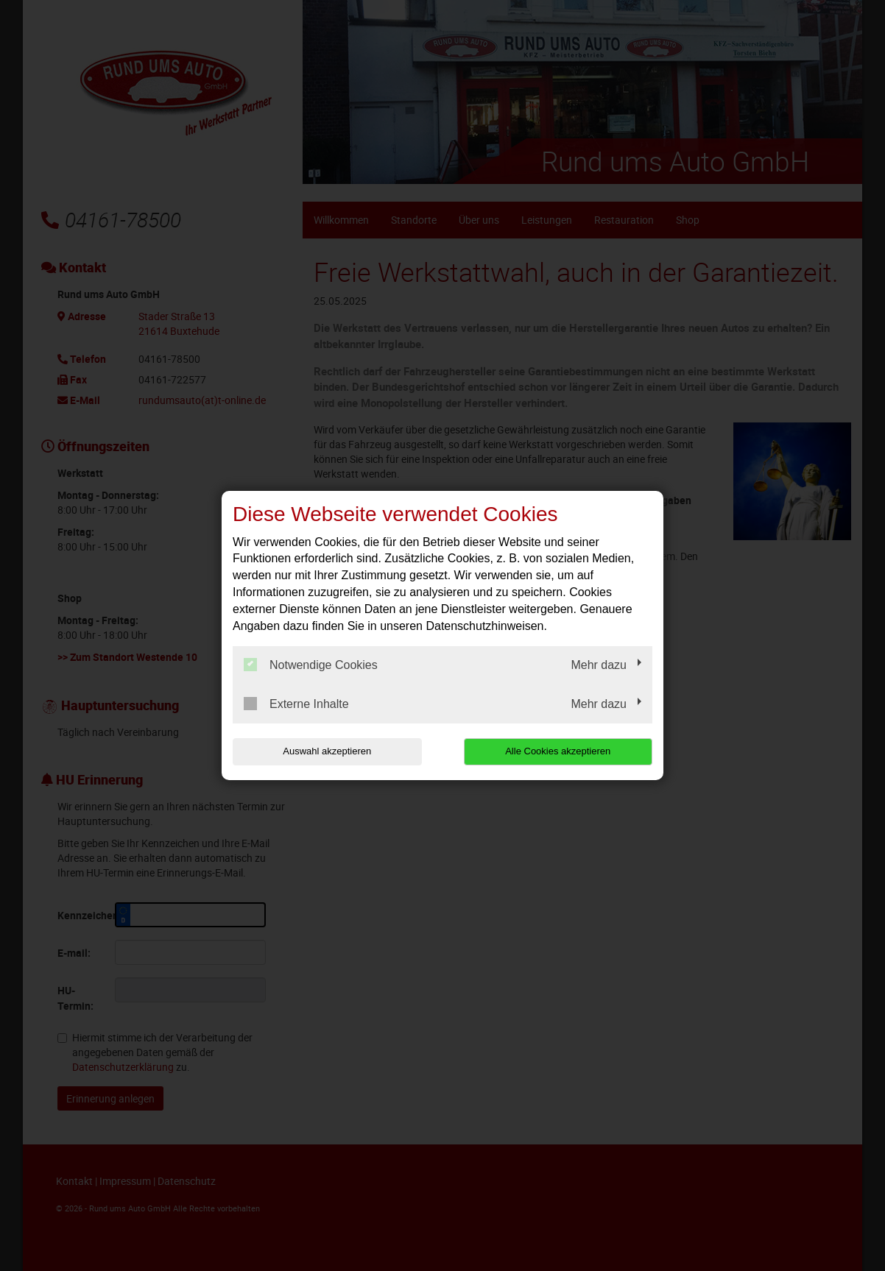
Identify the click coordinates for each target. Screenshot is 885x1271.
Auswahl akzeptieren (327, 751)
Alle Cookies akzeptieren (557, 751)
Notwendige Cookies (311, 664)
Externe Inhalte (296, 703)
